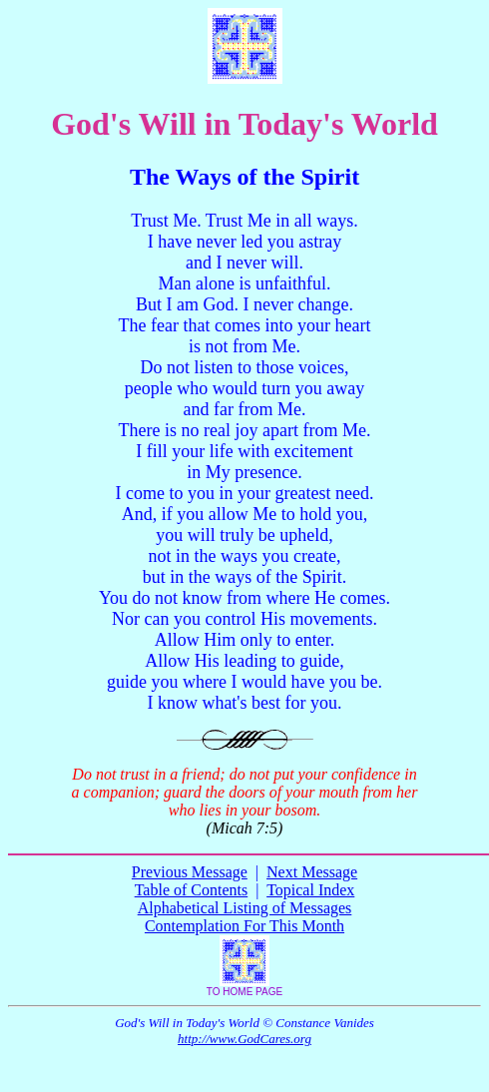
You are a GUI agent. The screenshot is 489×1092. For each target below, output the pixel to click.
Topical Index (310, 889)
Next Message (311, 871)
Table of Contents (191, 889)
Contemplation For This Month (244, 925)
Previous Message (189, 871)
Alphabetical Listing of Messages (245, 907)
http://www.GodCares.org (244, 1038)
